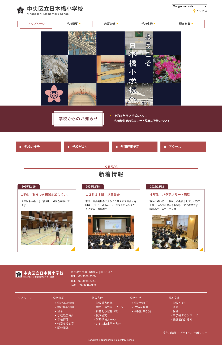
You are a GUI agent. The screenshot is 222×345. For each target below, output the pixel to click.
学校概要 (58, 297)
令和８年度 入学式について (131, 115)
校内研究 (101, 315)
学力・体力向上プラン (110, 307)
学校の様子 (32, 146)
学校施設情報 (65, 307)
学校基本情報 (65, 302)
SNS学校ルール (106, 319)
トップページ (36, 23)
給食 (175, 307)
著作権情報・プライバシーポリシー (185, 332)
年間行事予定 (130, 146)
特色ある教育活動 (107, 311)
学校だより (80, 146)
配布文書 (174, 297)
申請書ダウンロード (185, 315)
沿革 (60, 311)
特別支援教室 (65, 323)
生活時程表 (141, 307)
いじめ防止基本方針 (108, 323)
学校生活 (135, 297)
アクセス (175, 146)
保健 (175, 311)
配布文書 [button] (185, 23)
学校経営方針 (65, 315)
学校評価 (63, 319)
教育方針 (97, 297)
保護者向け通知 (182, 319)
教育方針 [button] (110, 23)
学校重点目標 (104, 302)
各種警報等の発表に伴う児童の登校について (142, 120)
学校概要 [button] (72, 23)
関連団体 (63, 327)
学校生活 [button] (147, 23)
